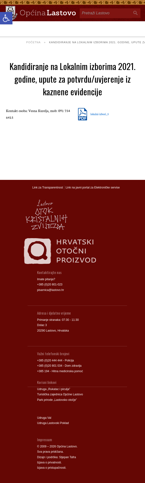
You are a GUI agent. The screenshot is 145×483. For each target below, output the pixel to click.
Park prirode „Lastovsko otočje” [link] (57, 400)
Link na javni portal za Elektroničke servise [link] (93, 187)
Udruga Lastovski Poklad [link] (53, 423)
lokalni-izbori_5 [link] (99, 114)
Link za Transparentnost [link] (47, 187)
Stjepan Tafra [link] (67, 457)
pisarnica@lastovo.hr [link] (50, 290)
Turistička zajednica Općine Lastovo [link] (60, 394)
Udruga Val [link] (44, 417)
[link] (6, 18)
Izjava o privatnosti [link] (49, 462)
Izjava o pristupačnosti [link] (51, 467)
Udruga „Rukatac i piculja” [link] (53, 389)
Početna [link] (33, 42)
